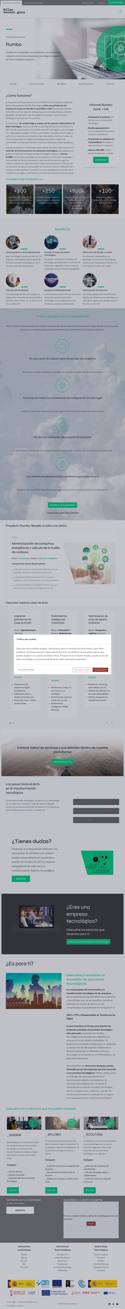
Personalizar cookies (81, 670)
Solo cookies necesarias (26, 669)
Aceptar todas (100, 670)
